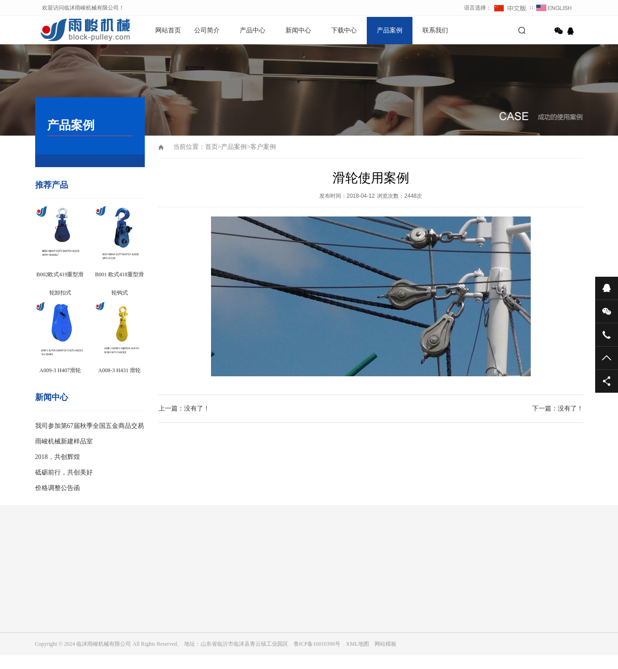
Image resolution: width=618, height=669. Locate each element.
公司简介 (207, 30)
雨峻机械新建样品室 (64, 441)
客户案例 (263, 146)
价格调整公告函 (57, 488)
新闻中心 (298, 30)
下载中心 (344, 30)
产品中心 (252, 30)
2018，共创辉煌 (57, 456)
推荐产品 (51, 185)
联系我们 (435, 30)
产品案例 (389, 30)
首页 (211, 146)
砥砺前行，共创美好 (64, 472)
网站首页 (168, 30)
